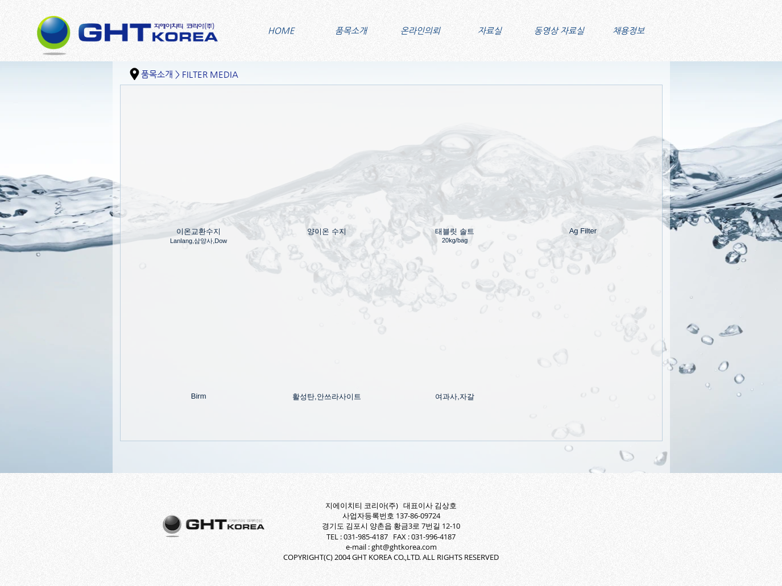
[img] (199, 181)
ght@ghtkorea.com (404, 547)
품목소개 (157, 74)
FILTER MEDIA (210, 74)
